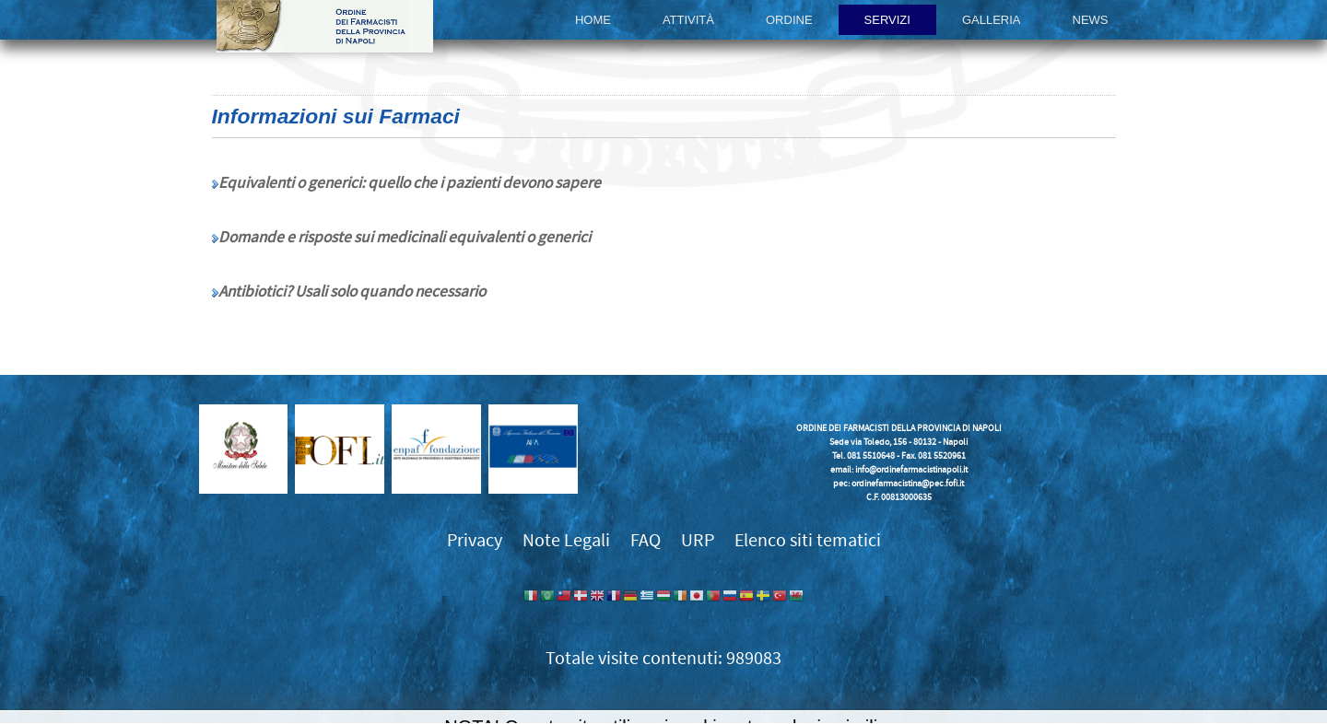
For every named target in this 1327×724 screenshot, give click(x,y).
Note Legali (566, 540)
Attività (688, 20)
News (1091, 20)
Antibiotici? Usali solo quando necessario (352, 292)
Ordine (789, 20)
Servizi (887, 20)
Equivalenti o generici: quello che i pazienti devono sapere (409, 183)
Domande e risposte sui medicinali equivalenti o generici (404, 237)
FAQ (645, 540)
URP (697, 540)
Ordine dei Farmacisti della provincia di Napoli (325, 26)
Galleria (991, 20)
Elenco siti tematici (807, 540)
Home (593, 20)
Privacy (474, 540)
